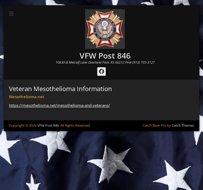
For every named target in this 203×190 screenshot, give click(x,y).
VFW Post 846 (105, 55)
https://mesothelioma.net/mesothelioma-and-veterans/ (59, 105)
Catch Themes (183, 125)
